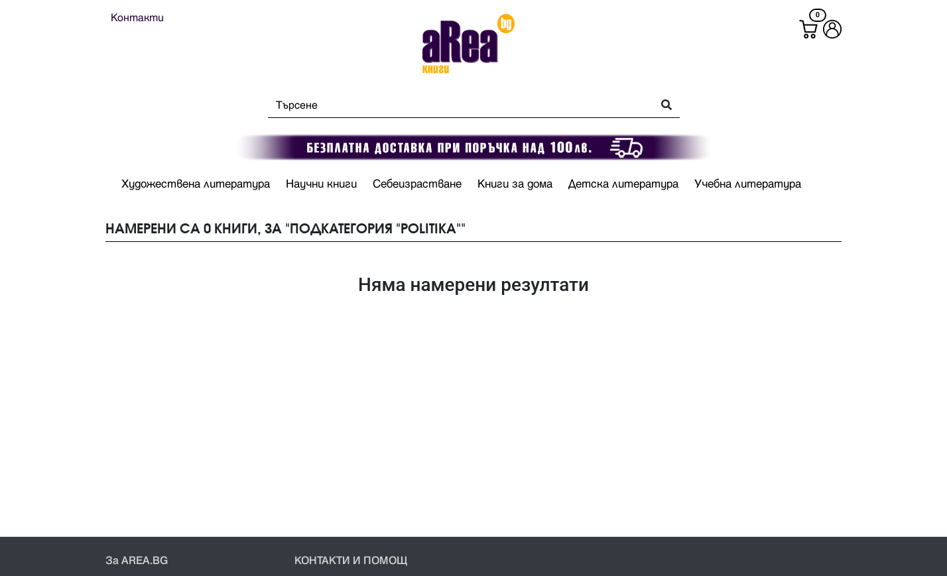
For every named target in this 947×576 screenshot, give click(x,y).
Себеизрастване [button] (417, 184)
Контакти (137, 18)
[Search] (456, 105)
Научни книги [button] (321, 184)
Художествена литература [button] (195, 184)
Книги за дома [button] (514, 184)
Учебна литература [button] (747, 184)
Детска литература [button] (623, 184)
